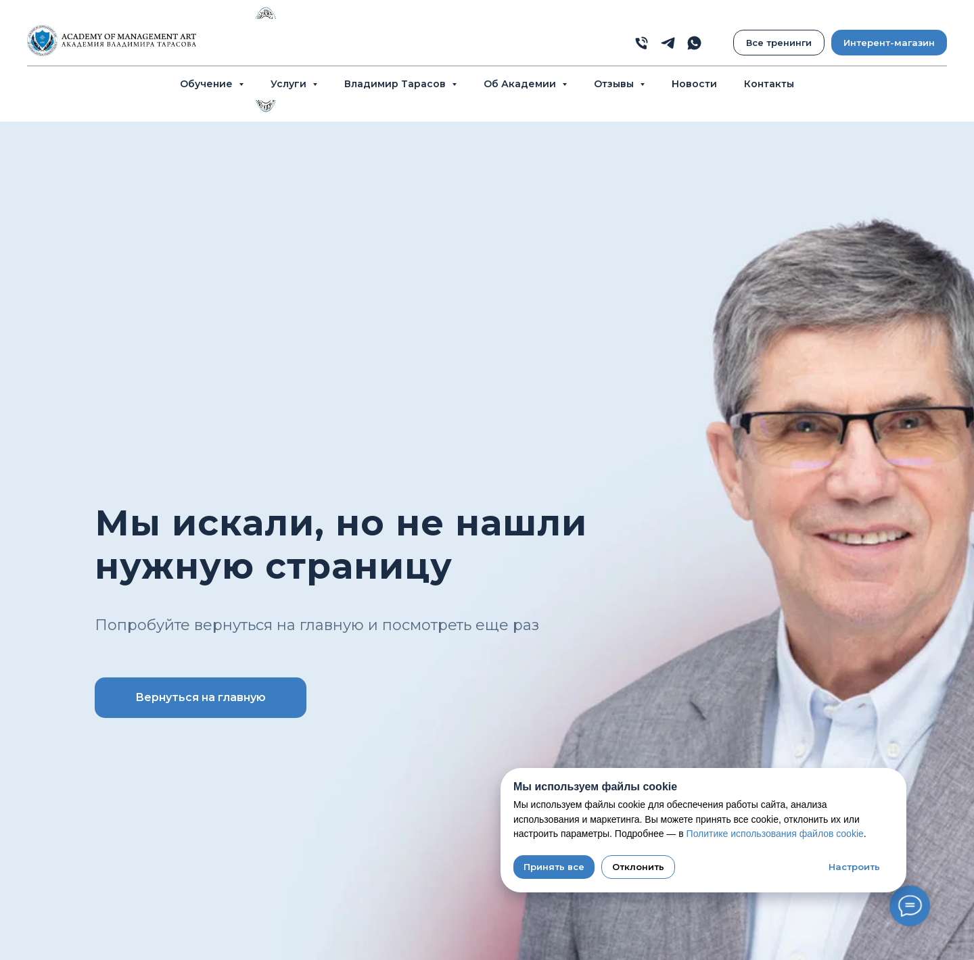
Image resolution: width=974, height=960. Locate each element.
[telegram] (667, 42)
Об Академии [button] (521, 84)
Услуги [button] (290, 84)
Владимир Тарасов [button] (396, 84)
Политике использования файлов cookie (775, 833)
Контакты (769, 84)
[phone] (641, 42)
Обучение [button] (207, 84)
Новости (694, 84)
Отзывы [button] (615, 84)
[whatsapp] (694, 42)
